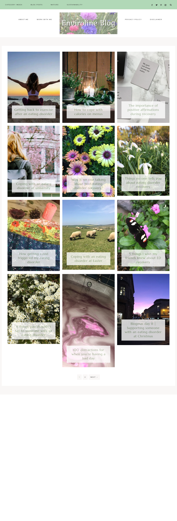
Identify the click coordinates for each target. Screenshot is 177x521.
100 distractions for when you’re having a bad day (88, 362)
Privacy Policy (133, 28)
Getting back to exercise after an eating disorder (33, 120)
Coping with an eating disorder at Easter (88, 267)
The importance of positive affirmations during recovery (143, 118)
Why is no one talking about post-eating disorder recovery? (88, 192)
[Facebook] (153, 1)
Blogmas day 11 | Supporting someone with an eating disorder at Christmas (143, 338)
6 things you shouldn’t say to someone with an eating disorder (33, 339)
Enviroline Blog (88, 27)
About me (23, 28)
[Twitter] (157, 1)
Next (94, 385)
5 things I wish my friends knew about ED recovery (143, 266)
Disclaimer (156, 28)
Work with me (44, 28)
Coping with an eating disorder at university (33, 194)
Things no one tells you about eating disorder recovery (143, 191)
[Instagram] (166, 1)
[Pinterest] (162, 1)
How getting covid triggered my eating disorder (34, 266)
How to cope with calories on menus (88, 120)
